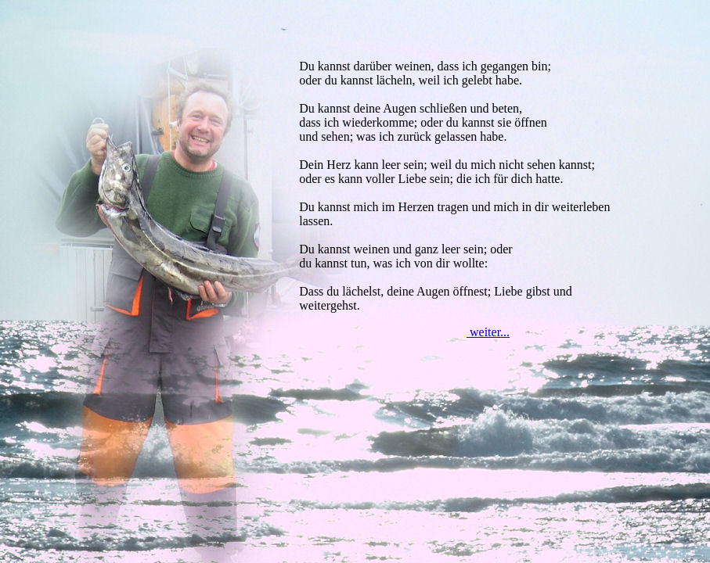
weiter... (488, 332)
